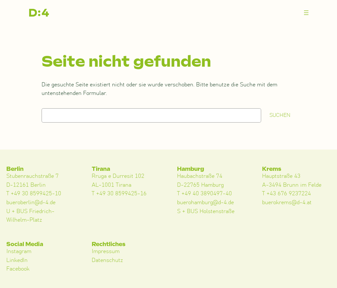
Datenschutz (107, 260)
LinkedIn (17, 260)
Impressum (106, 251)
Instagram (18, 251)
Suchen (279, 115)
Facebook (18, 269)
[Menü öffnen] (306, 13)
